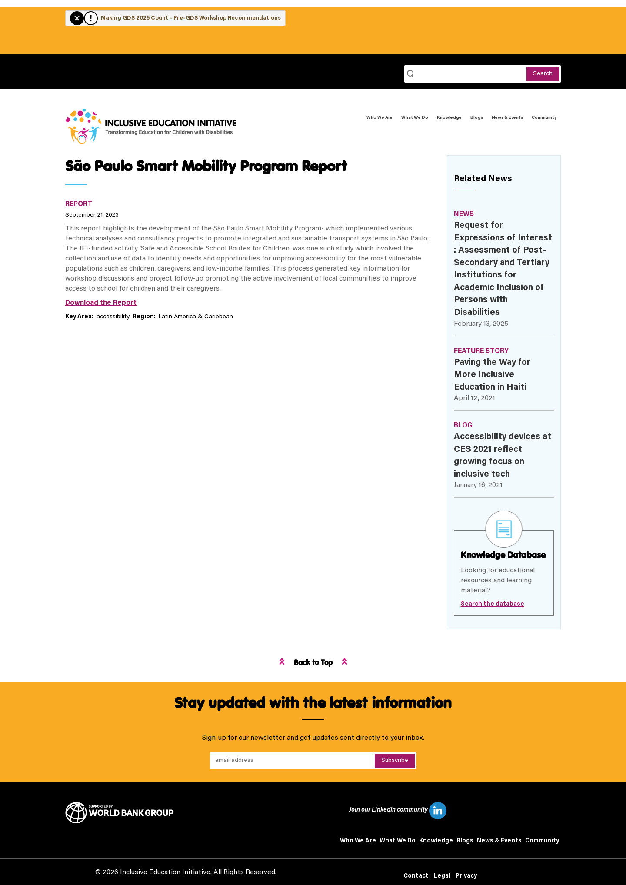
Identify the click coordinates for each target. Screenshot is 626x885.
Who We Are (379, 118)
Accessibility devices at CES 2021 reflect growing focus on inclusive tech (502, 456)
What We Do (414, 118)
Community (544, 118)
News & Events (507, 118)
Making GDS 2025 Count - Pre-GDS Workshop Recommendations (191, 18)
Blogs (476, 118)
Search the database (492, 604)
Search (543, 74)
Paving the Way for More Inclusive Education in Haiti (492, 375)
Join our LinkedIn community (397, 810)
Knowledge (449, 118)
